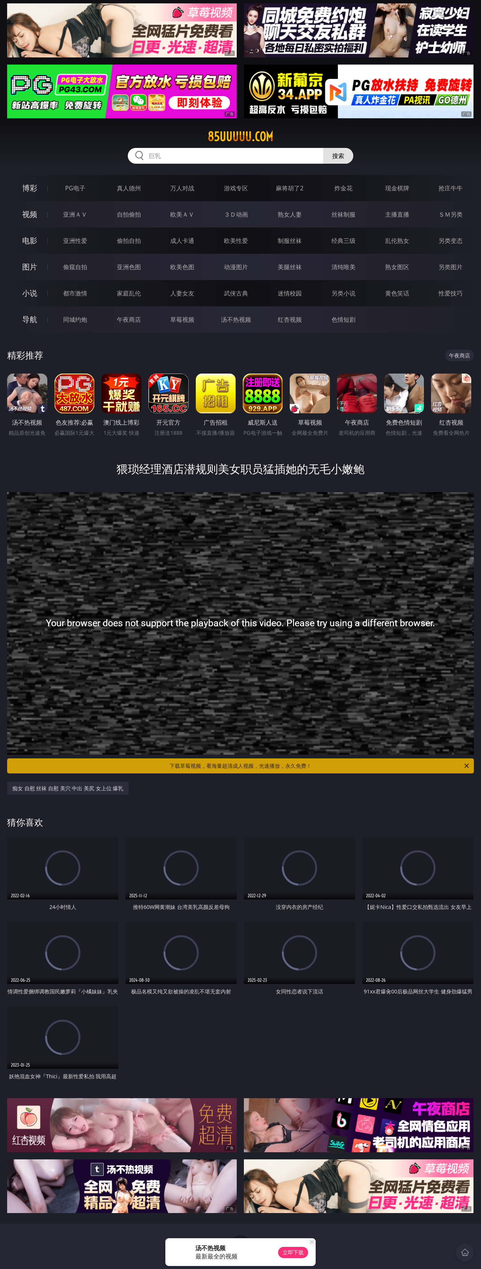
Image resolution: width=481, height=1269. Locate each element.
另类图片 (451, 267)
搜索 (338, 156)
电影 (29, 240)
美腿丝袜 (290, 267)
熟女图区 (397, 267)
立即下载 (293, 1252)
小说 (29, 293)
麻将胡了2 (289, 188)
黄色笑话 (397, 293)
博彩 (29, 188)
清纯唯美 (343, 267)
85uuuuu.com (240, 136)
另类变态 (451, 241)
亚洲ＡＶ (75, 214)
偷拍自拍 (129, 241)
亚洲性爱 (75, 241)
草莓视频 (182, 319)
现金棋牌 (397, 188)
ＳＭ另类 (451, 214)
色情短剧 (343, 319)
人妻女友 (182, 293)
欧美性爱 (236, 241)
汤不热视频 (236, 319)
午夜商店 (129, 319)
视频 (29, 214)
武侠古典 (236, 293)
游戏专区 (236, 188)
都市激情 (75, 293)
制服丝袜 (290, 241)
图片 (29, 267)
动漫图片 (236, 267)
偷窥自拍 (75, 267)
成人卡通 (182, 241)
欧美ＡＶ (182, 214)
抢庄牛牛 (451, 188)
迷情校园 (290, 293)
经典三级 (343, 241)
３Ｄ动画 (236, 214)
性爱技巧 (451, 293)
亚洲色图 (129, 267)
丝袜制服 (343, 214)
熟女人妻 (290, 214)
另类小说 (343, 293)
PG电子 (75, 188)
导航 (29, 319)
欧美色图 (182, 267)
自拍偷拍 (129, 214)
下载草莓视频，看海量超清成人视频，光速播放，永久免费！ (319, 765)
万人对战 (182, 188)
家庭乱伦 (129, 293)
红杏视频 (290, 319)
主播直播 (397, 214)
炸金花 (343, 188)
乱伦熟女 (397, 241)
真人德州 (129, 188)
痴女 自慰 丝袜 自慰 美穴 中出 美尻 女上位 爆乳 (67, 788)
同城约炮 (75, 319)
